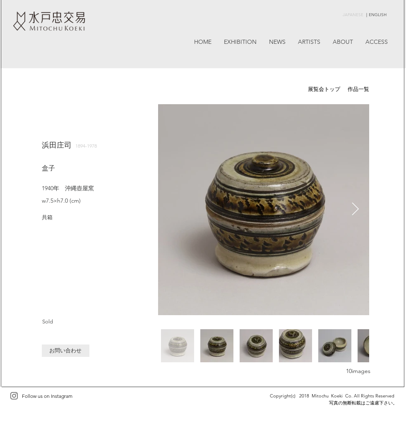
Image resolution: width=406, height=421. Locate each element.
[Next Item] (355, 210)
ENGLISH (378, 14)
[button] (65, 350)
